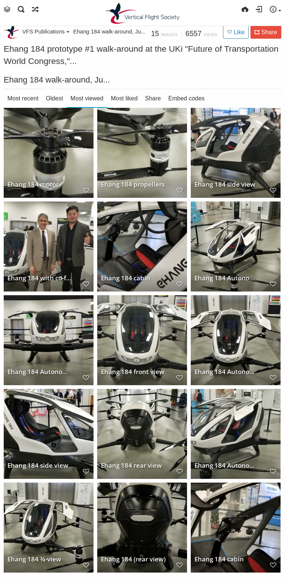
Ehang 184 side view (224, 184)
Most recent (23, 98)
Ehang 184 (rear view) (133, 559)
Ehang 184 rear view (131, 465)
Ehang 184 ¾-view (34, 559)
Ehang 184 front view (132, 371)
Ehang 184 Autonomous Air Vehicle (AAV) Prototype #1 (227, 278)
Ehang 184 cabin (125, 278)
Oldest (54, 98)
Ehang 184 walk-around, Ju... (109, 31)
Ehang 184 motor (33, 184)
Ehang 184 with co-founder (40, 278)
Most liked (124, 98)
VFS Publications (45, 31)
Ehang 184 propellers (133, 184)
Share (153, 98)
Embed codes (186, 98)
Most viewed (87, 98)
